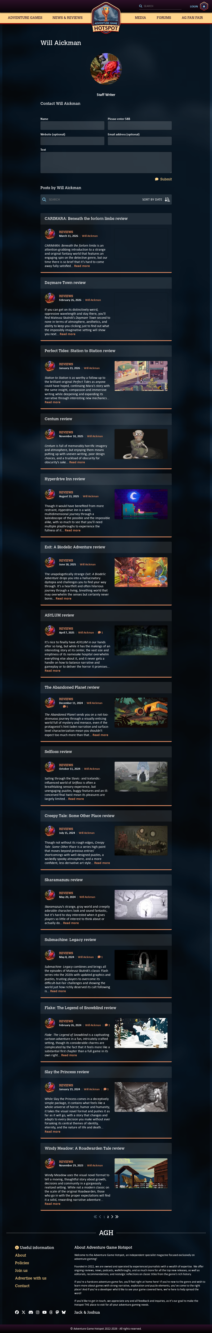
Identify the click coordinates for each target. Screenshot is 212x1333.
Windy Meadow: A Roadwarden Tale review (85, 1148)
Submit (163, 179)
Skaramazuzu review (64, 880)
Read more (82, 266)
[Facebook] (17, 1312)
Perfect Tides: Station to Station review (80, 350)
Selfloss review (58, 751)
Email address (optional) (124, 134)
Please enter (119, 119)
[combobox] (160, 6)
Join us (21, 1270)
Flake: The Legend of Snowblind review (80, 1008)
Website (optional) (52, 134)
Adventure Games (25, 18)
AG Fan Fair (192, 18)
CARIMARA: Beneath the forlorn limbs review (86, 218)
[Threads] (51, 1312)
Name (44, 119)
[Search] (160, 6)
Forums (164, 18)
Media (140, 18)
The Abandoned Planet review (72, 687)
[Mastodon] (57, 1312)
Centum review (58, 419)
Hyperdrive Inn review (65, 479)
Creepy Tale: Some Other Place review (80, 815)
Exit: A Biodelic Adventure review (75, 547)
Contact (22, 1286)
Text (43, 150)
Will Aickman (90, 236)
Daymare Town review (65, 282)
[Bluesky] (64, 1312)
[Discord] (30, 1312)
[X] (23, 1312)
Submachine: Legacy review (70, 939)
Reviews (66, 232)
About (20, 1255)
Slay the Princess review (67, 1072)
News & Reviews (68, 18)
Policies (22, 1263)
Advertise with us (30, 1278)
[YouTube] (44, 1312)
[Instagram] (37, 1312)
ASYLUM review (59, 615)
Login (194, 6)
